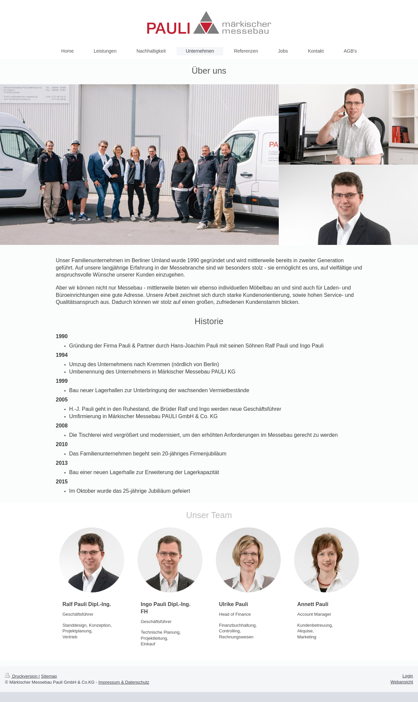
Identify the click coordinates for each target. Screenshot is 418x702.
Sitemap (49, 676)
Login (407, 675)
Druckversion (22, 676)
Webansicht (401, 681)
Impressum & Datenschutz (124, 682)
